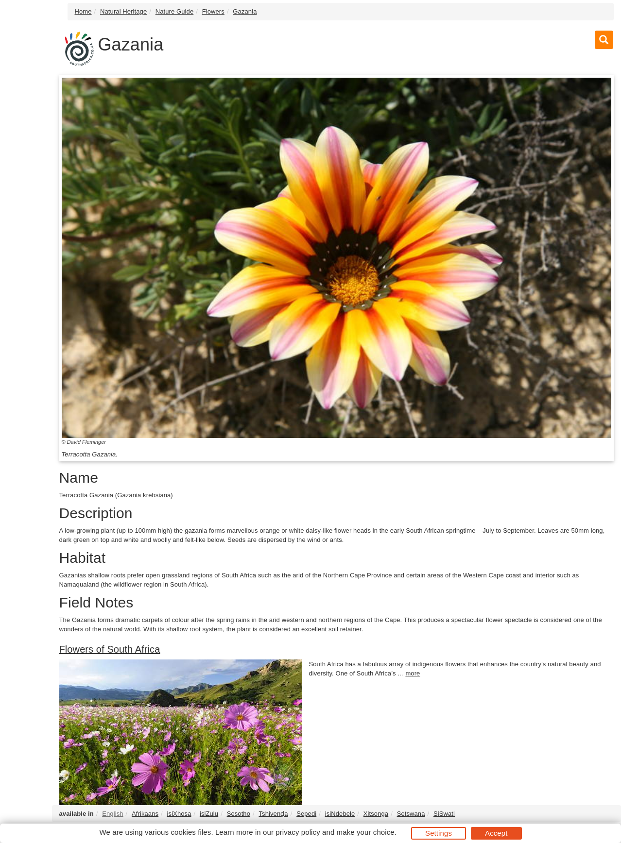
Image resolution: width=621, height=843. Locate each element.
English (112, 813)
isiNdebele (340, 813)
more (412, 673)
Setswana (411, 813)
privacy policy (298, 832)
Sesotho (238, 813)
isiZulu (209, 813)
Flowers (213, 11)
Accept (496, 833)
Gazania (245, 11)
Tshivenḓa (273, 813)
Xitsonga (375, 813)
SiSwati (444, 813)
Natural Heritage (123, 11)
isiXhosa (179, 813)
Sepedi (306, 813)
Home (83, 11)
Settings (438, 833)
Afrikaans (145, 813)
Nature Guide (174, 11)
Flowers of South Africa (109, 649)
